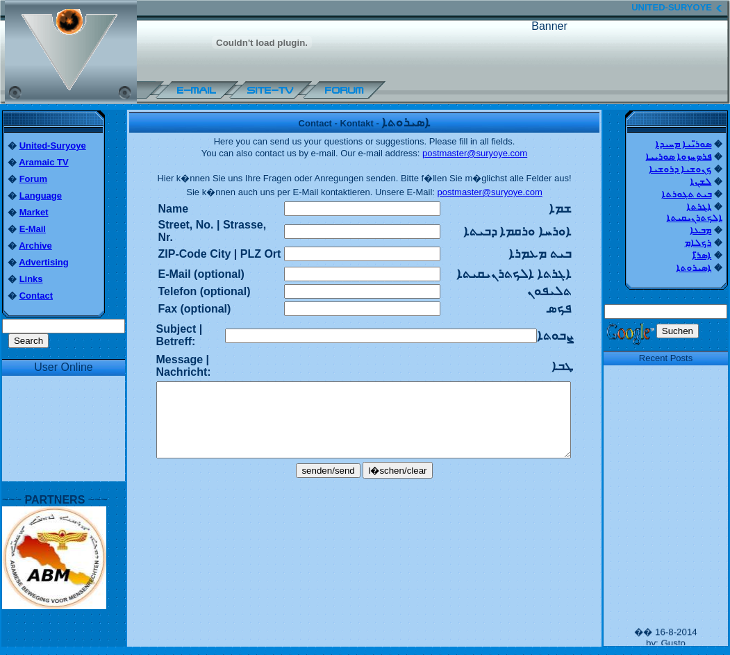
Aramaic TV (44, 162)
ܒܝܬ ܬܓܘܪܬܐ (686, 194)
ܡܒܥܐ (700, 230)
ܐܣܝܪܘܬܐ (693, 268)
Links (31, 279)
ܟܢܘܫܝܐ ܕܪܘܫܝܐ (680, 169)
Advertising (44, 262)
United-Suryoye (52, 145)
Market (34, 212)
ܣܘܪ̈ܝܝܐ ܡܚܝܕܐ (683, 144)
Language (40, 195)
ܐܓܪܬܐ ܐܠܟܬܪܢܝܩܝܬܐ (694, 212)
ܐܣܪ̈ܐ (701, 255)
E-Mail (32, 229)
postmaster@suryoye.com (474, 153)
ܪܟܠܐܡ (697, 243)
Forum (33, 179)
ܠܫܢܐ (700, 181)
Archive (35, 245)
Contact (36, 295)
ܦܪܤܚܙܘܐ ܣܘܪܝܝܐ (678, 156)
